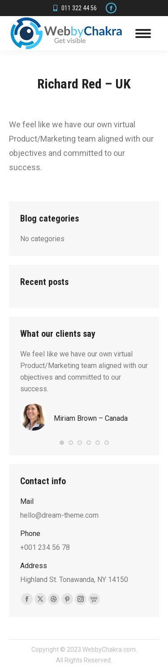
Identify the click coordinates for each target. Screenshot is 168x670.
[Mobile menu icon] (143, 33)
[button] (62, 442)
